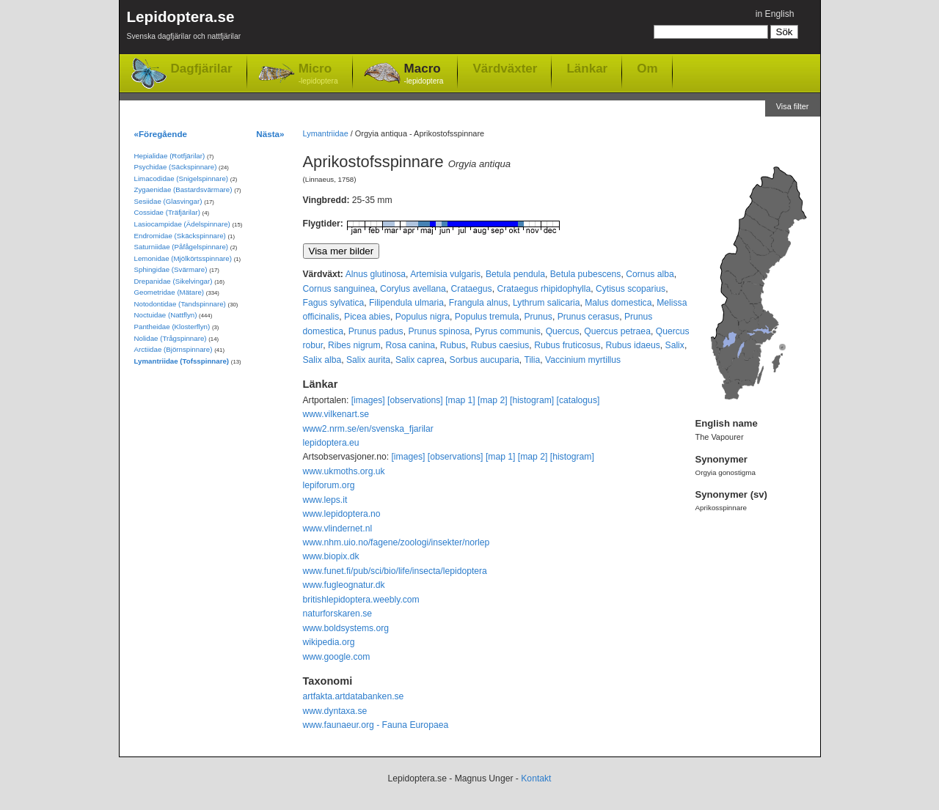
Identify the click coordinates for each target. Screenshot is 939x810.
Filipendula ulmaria (406, 303)
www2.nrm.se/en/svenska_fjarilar (368, 429)
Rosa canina (410, 345)
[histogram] (532, 400)
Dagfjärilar (202, 69)
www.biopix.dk (331, 556)
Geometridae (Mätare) (169, 292)
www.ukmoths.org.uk (344, 471)
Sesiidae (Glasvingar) (168, 201)
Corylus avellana (413, 289)
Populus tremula (487, 317)
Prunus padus (375, 331)
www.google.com (336, 657)
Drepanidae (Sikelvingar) (173, 281)
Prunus (538, 317)
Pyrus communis (508, 331)
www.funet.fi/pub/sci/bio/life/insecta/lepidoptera (395, 571)
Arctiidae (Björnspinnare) (173, 349)
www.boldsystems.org (346, 628)
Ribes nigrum (354, 345)
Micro (318, 74)
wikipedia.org (329, 642)
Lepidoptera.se (184, 27)
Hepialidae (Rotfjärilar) (169, 156)
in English (775, 14)
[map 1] (460, 400)
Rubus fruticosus (567, 345)
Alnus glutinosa (376, 274)
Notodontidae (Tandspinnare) (180, 304)
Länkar (586, 68)
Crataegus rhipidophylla (544, 289)
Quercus (563, 331)
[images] (368, 400)
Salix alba (322, 360)
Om (647, 68)
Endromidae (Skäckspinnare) (180, 236)
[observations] (415, 400)
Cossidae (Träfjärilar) (167, 212)
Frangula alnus (478, 303)
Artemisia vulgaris (445, 274)
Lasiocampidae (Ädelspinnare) (182, 224)
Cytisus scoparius (630, 289)
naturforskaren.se (338, 613)
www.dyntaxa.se (335, 711)
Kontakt (536, 778)
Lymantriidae (325, 133)
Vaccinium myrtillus (583, 360)
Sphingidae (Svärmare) (171, 269)
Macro (424, 74)
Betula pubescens (585, 274)
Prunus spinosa (439, 331)
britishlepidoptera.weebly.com (361, 599)
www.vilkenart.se (336, 414)
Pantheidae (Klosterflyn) (172, 327)
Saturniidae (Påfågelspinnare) (181, 247)
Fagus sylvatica (334, 303)
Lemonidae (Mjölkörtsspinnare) (183, 258)
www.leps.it (325, 500)
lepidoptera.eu (331, 443)
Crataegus (471, 289)
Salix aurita (368, 360)
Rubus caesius (500, 345)
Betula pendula (515, 274)
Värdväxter (504, 68)
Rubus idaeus (632, 345)
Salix (674, 345)
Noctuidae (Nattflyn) (165, 315)
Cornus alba (650, 274)
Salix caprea (420, 360)
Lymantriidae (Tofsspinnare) (182, 361)
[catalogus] (578, 400)
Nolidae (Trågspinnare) (170, 338)
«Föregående (161, 134)
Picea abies (367, 317)
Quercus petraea (617, 331)
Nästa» (270, 134)
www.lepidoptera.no (342, 514)
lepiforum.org (329, 485)
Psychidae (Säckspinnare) (175, 167)
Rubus (453, 345)
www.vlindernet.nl (338, 528)
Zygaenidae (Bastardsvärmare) (183, 189)
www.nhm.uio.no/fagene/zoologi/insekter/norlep (396, 542)
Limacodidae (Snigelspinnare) (181, 178)
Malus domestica (618, 303)
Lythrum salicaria (546, 303)
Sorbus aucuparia (484, 360)
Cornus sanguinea (339, 289)
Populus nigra (422, 317)
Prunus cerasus (588, 317)
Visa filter (792, 106)
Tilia (532, 360)
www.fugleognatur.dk (344, 585)
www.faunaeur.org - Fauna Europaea (376, 725)
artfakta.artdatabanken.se (353, 696)
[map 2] (493, 400)
